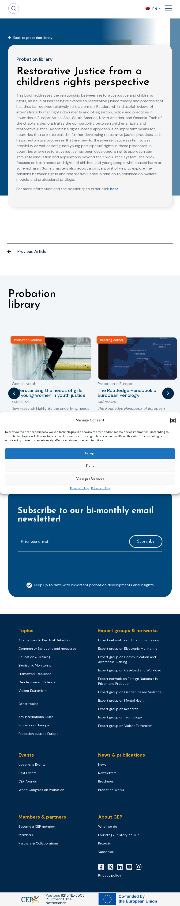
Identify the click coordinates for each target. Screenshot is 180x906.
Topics (26, 630)
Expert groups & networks (128, 630)
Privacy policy (79, 488)
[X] (112, 867)
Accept (90, 453)
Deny (90, 466)
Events (26, 755)
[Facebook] (103, 867)
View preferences (90, 479)
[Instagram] (140, 867)
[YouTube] (131, 867)
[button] (173, 420)
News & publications (121, 755)
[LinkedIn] (121, 867)
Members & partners (42, 817)
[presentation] (53, 564)
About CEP (110, 817)
